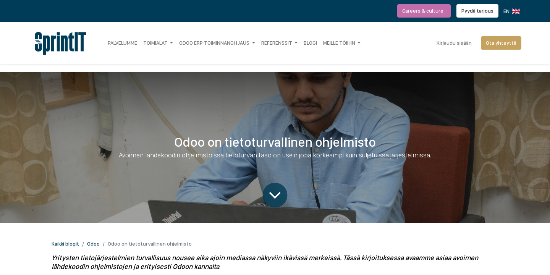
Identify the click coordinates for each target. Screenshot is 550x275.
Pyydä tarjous (477, 11)
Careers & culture (424, 11)
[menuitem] (122, 43)
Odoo (93, 244)
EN (511, 11)
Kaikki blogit (65, 244)
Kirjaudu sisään (454, 43)
